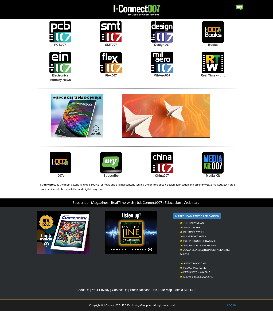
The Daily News (192, 223)
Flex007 (111, 75)
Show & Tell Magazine (196, 276)
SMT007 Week (190, 227)
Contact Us (119, 290)
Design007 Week (192, 232)
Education (173, 203)
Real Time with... (213, 75)
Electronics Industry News (60, 78)
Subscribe (111, 175)
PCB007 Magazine (193, 267)
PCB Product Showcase (198, 241)
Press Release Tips (143, 290)
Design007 (162, 45)
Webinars (191, 203)
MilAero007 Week (193, 236)
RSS (193, 290)
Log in (231, 305)
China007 (162, 175)
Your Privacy (100, 290)
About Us (82, 290)
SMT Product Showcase (198, 245)
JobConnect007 (149, 203)
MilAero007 (162, 75)
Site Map (165, 290)
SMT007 (111, 45)
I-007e (60, 175)
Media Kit (213, 175)
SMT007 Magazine (193, 263)
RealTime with (122, 203)
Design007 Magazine (195, 272)
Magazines (99, 203)
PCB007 (60, 45)
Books (213, 45)
